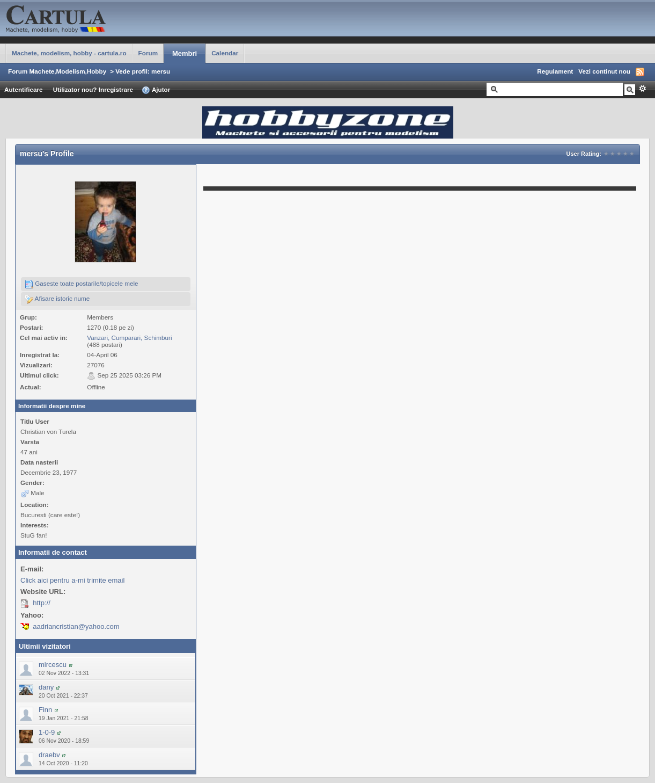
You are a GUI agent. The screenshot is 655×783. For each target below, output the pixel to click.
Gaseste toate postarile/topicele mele (81, 284)
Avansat (642, 88)
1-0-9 (47, 732)
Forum (148, 52)
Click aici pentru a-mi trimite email (72, 580)
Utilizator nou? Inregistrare (93, 89)
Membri (184, 53)
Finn (45, 710)
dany (46, 687)
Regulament (555, 71)
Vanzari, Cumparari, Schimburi (129, 337)
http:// (41, 603)
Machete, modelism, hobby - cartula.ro (69, 52)
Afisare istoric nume (57, 299)
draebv (49, 755)
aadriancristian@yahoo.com (76, 626)
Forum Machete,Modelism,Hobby (57, 71)
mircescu (53, 665)
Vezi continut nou (604, 71)
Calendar (224, 52)
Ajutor (156, 90)
